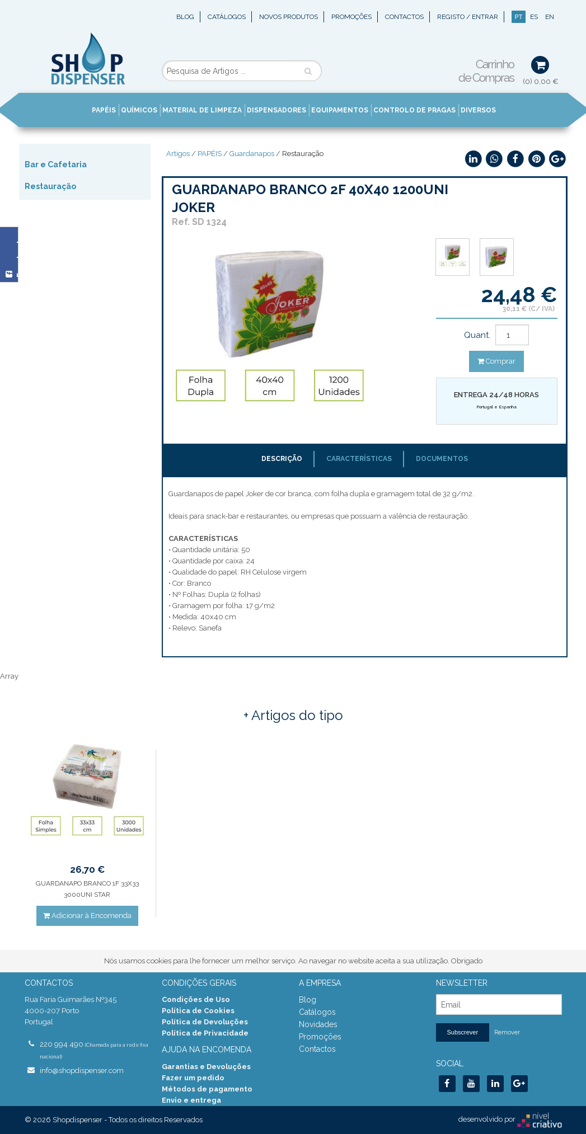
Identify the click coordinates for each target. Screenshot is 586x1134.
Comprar (496, 361)
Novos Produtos (288, 17)
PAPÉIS (210, 153)
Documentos (442, 459)
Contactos (404, 17)
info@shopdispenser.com (82, 1070)
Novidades (318, 1024)
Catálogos (227, 17)
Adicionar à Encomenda (87, 915)
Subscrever (463, 1032)
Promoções (351, 17)
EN (549, 17)
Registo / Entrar (467, 17)
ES (534, 17)
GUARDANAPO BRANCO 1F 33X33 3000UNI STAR (87, 888)
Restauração (50, 186)
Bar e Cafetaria (56, 164)
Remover (507, 1032)
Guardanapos (251, 153)
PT (518, 16)
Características (359, 459)
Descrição (281, 459)
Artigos (178, 153)
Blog (185, 17)
